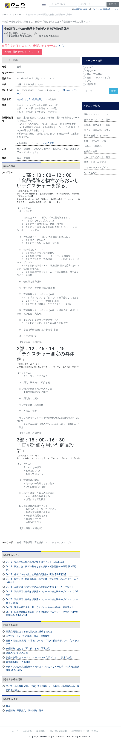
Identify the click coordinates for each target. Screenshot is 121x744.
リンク (105, 731)
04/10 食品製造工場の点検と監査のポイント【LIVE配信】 (35, 562)
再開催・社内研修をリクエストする (22, 51)
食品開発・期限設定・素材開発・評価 (24, 710)
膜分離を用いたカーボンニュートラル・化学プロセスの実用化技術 (39, 657)
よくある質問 (47, 143)
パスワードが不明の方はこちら (105, 9)
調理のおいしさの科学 (17, 653)
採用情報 (40, 731)
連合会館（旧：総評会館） (30, 99)
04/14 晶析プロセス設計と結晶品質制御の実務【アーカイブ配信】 (40, 587)
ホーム (5, 14)
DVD (89, 81)
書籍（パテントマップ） (99, 77)
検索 (113, 91)
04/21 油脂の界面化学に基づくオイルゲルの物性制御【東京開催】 (40, 607)
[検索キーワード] (96, 91)
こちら (60, 45)
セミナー (17, 14)
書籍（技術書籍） (95, 74)
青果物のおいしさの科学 (18, 662)
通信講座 (91, 84)
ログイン (113, 4)
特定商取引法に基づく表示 (85, 731)
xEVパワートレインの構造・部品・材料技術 (27, 636)
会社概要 (27, 731)
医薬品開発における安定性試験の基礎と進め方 (29, 631)
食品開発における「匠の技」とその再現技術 (28, 648)
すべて (90, 67)
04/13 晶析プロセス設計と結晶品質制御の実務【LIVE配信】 (36, 574)
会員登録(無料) (80, 9)
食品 (8, 706)
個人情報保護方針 (58, 731)
